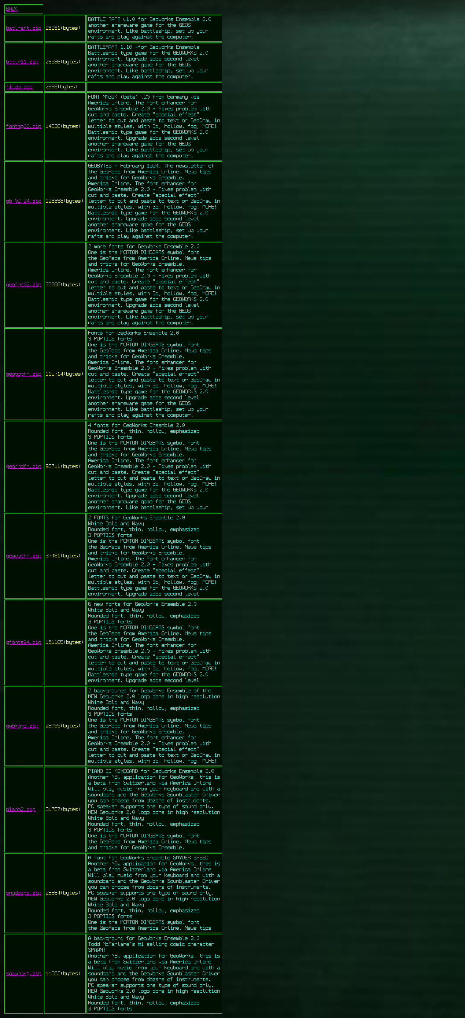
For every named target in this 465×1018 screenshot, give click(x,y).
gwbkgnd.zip (22, 726)
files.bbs (19, 87)
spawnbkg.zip (23, 974)
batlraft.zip (23, 28)
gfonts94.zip (23, 642)
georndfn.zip (23, 466)
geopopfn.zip (23, 374)
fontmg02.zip (23, 126)
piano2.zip (21, 809)
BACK (12, 9)
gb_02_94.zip (23, 201)
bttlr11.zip (22, 62)
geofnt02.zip (23, 285)
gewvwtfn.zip (23, 556)
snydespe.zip (23, 893)
